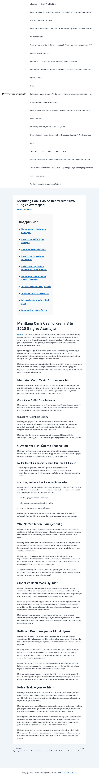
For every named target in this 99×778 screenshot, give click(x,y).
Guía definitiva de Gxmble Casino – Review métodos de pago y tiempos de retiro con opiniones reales (60, 74)
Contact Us (34, 61)
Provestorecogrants (14, 89)
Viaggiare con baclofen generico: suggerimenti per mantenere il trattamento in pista (59, 151)
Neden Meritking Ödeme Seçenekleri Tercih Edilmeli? (34, 264)
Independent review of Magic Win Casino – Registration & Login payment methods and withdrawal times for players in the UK (61, 98)
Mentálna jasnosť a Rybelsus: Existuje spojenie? (47, 127)
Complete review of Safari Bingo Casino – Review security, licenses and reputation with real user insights (61, 33)
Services (33, 143)
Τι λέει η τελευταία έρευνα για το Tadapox (45, 176)
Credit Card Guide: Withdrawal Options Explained (58, 61)
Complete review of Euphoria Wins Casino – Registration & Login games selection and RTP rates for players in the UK (62, 16)
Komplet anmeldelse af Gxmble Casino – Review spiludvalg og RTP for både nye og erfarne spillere (60, 114)
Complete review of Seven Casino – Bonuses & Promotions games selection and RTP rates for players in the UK (60, 49)
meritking (20, 342)
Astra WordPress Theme (68, 773)
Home (32, 86)
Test (41, 143)
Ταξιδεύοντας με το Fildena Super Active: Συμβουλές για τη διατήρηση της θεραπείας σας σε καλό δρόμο (61, 164)
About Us (33, 4)
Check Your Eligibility (47, 4)
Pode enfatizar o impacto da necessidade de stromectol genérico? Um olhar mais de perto (62, 135)
